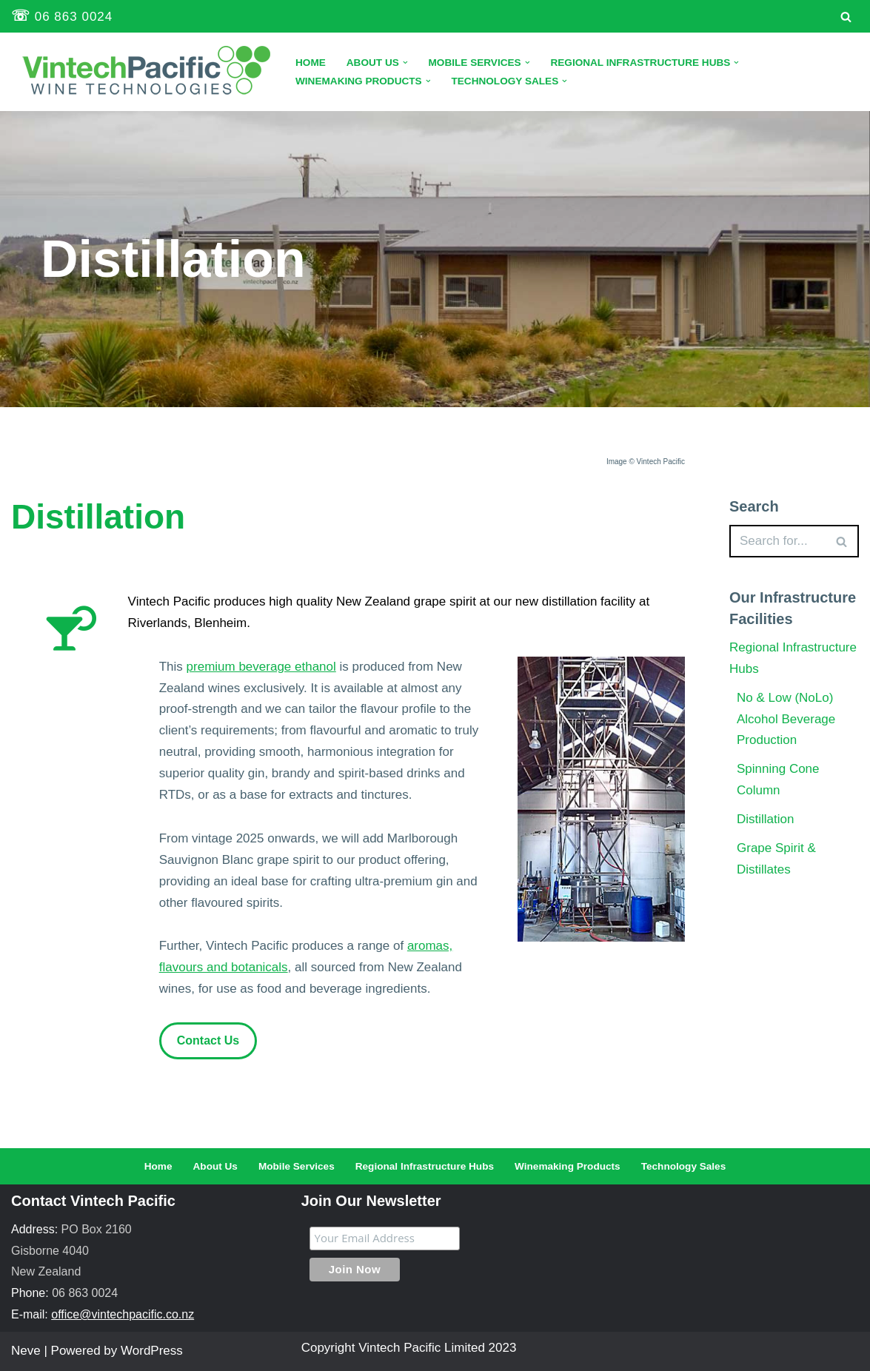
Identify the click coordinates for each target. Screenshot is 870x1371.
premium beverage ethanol (261, 667)
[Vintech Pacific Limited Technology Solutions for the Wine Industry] (140, 72)
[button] (405, 62)
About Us (215, 1166)
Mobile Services (296, 1166)
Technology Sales (683, 1166)
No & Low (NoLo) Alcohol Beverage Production (786, 719)
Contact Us (208, 1040)
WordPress (152, 1351)
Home (310, 62)
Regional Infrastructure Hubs (424, 1166)
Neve (26, 1351)
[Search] (845, 16)
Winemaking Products (567, 1166)
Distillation (765, 819)
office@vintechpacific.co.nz (122, 1314)
